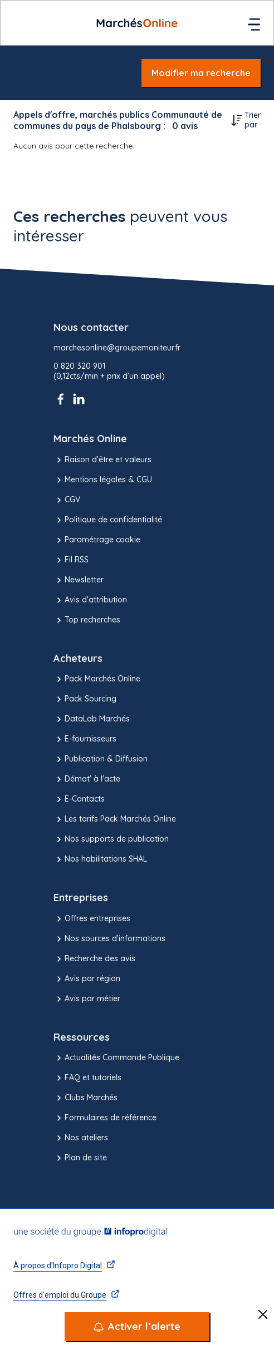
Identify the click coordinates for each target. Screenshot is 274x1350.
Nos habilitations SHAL (100, 859)
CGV (66, 500)
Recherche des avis (94, 959)
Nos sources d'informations (109, 938)
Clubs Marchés (85, 1098)
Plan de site (80, 1158)
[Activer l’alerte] (137, 1326)
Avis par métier (86, 999)
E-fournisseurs (84, 739)
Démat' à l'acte (86, 779)
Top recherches (86, 620)
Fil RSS (71, 560)
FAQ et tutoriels (87, 1078)
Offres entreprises (91, 918)
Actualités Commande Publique (116, 1058)
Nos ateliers (80, 1138)
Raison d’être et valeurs (102, 460)
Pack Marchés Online (96, 679)
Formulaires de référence (104, 1118)
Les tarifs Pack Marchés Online (114, 819)
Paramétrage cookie (96, 540)
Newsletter (78, 580)
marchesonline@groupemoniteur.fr (116, 348)
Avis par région (86, 979)
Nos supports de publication (111, 839)
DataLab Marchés (91, 719)
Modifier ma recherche (201, 72)
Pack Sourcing (84, 699)
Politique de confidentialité (107, 520)
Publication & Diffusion (100, 759)
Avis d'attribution (90, 600)
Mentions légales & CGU (102, 480)
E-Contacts (79, 799)
